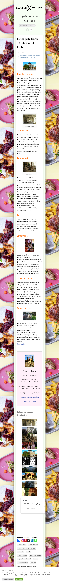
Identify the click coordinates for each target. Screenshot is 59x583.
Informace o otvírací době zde (29, 397)
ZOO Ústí (33, 562)
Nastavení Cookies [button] (8, 579)
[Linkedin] (32, 540)
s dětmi (29, 551)
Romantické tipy (24, 57)
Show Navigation (39, 15)
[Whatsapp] (35, 540)
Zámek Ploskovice (23, 562)
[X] (28, 540)
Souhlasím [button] (19, 579)
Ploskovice (21, 551)
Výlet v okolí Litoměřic (35, 555)
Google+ (31, 29)
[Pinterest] (25, 540)
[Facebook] (18, 540)
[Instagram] (22, 540)
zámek (35, 559)
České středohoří (34, 544)
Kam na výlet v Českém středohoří (27, 548)
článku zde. (21, 344)
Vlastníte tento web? (31, 508)
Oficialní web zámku (29, 401)
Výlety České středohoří (25, 559)
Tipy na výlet (32, 57)
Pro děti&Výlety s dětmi (34, 55)
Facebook (27, 29)
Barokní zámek (22, 544)
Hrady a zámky (23, 55)
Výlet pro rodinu (23, 555)
